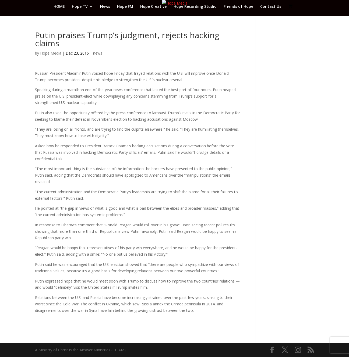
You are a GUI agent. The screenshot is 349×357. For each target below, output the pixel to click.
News (105, 7)
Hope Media (50, 53)
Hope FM (125, 7)
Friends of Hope (238, 7)
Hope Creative (153, 7)
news (97, 53)
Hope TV (80, 7)
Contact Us (270, 7)
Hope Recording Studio (195, 7)
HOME (59, 7)
